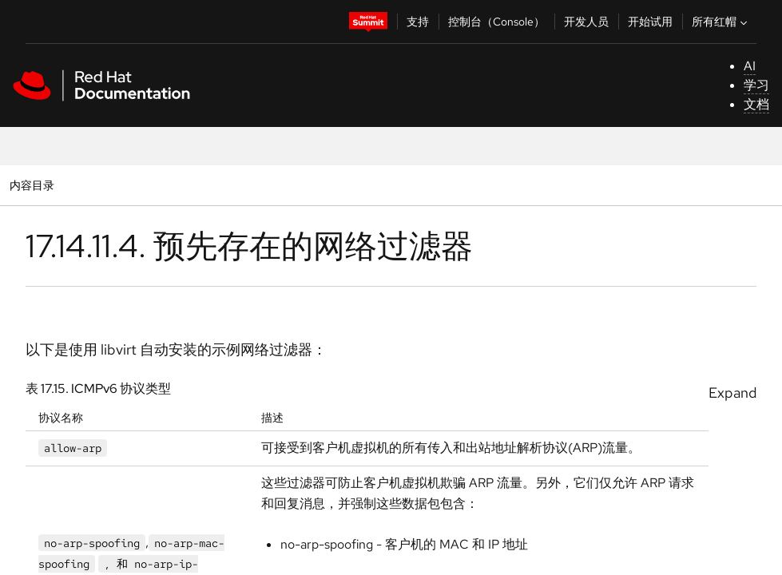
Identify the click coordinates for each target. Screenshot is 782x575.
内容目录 (31, 184)
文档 (756, 104)
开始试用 (650, 21)
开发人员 (586, 21)
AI (750, 66)
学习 (756, 85)
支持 (418, 21)
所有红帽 (721, 21)
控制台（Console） (496, 21)
